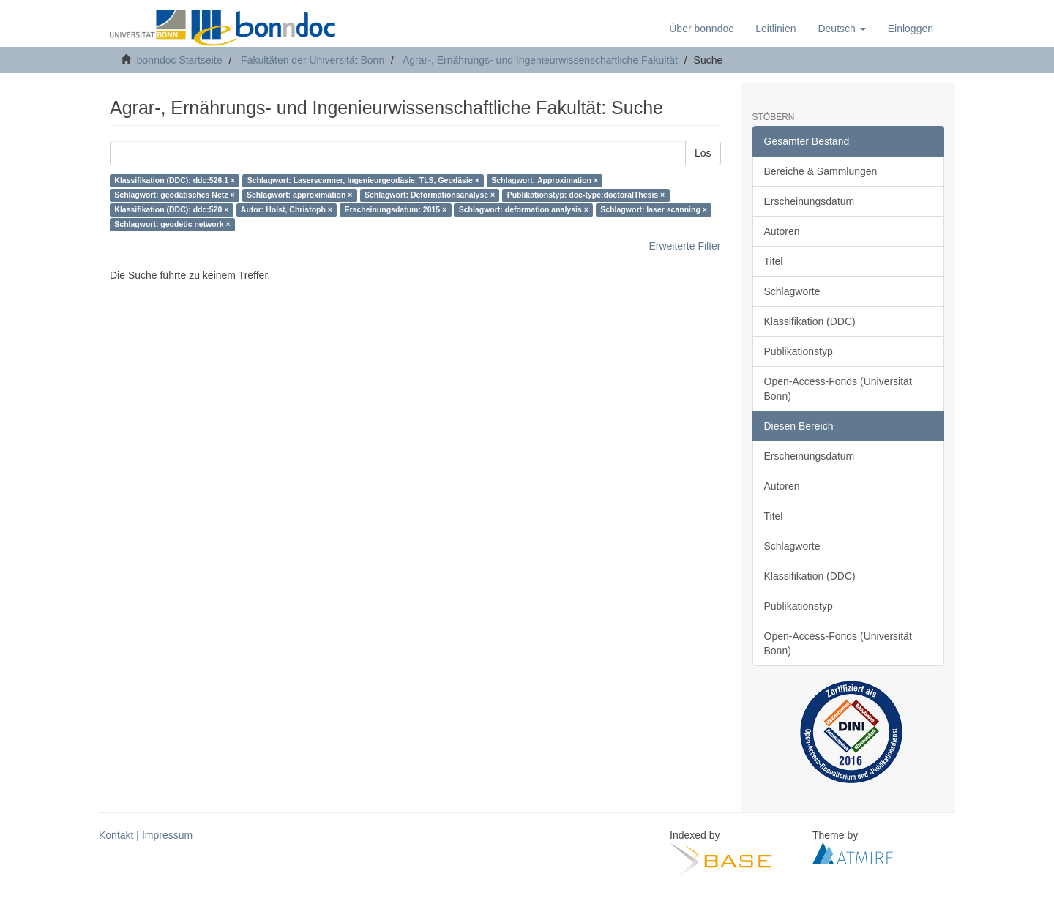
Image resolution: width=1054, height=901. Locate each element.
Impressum (167, 835)
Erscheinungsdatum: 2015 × (395, 210)
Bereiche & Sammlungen (821, 171)
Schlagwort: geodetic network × (172, 224)
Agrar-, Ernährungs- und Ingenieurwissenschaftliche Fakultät (540, 60)
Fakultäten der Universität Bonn (312, 60)
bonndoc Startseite (180, 60)
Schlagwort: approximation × (299, 195)
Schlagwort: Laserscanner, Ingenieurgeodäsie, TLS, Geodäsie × (363, 180)
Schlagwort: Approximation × (544, 180)
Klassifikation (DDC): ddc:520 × (171, 210)
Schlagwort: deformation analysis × (523, 210)
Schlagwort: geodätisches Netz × (174, 195)
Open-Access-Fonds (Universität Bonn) (838, 388)
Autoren (782, 231)
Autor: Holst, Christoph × (286, 210)
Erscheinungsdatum (809, 201)
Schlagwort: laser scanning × (653, 210)
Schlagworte (792, 291)
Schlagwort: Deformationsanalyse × (430, 195)
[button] (841, 28)
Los (703, 153)
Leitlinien (775, 28)
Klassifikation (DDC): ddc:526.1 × (174, 180)
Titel (773, 261)
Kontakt (116, 835)
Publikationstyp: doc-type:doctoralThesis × (586, 195)
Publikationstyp (798, 351)
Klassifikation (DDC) (810, 321)
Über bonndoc (701, 28)
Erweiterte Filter (684, 246)
